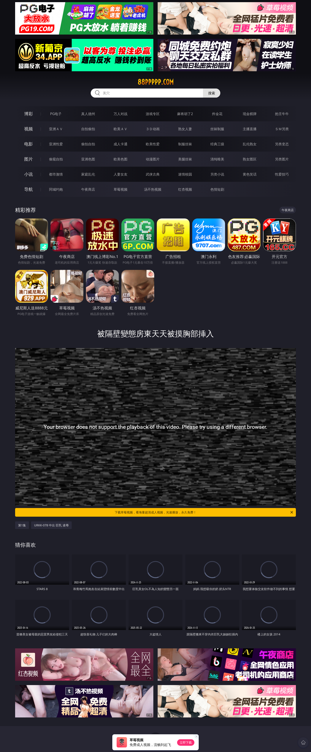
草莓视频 (120, 189)
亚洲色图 (88, 159)
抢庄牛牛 (282, 113)
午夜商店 (88, 189)
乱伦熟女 (250, 144)
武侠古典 (153, 174)
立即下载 (186, 742)
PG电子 (56, 113)
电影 (28, 144)
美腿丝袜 (185, 159)
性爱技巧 (282, 174)
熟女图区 (250, 159)
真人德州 (88, 113)
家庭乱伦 (88, 174)
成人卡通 (120, 144)
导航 (28, 189)
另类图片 (282, 159)
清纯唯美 (217, 159)
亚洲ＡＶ (56, 129)
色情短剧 (217, 189)
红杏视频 (185, 189)
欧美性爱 (153, 144)
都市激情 (56, 174)
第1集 (22, 525)
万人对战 (120, 113)
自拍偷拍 (88, 129)
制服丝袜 (185, 144)
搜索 (211, 93)
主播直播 (250, 129)
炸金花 (217, 113)
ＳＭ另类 (282, 129)
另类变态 (282, 144)
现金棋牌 (250, 113)
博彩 (28, 114)
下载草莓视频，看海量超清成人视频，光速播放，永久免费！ (204, 512)
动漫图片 (153, 159)
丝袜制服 (217, 129)
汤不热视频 (152, 189)
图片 (28, 159)
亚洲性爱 (56, 144)
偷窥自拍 (56, 159)
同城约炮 (56, 189)
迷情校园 (185, 174)
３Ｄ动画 (153, 129)
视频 (28, 129)
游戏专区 (153, 113)
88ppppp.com (156, 82)
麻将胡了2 (185, 113)
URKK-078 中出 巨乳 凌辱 (51, 525)
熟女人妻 (185, 129)
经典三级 (217, 144)
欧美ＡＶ (120, 129)
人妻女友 (120, 174)
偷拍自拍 (88, 144)
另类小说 (217, 174)
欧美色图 (120, 159)
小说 (28, 174)
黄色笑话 (250, 174)
